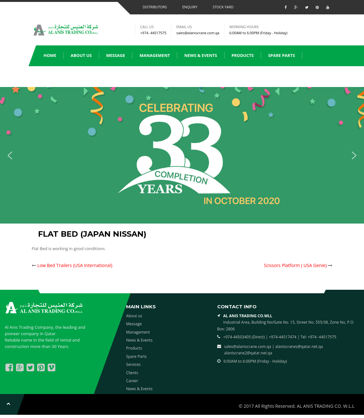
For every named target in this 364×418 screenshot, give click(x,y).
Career (132, 380)
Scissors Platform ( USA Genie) (295, 265)
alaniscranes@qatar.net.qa (299, 346)
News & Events (200, 55)
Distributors (155, 6)
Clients (85, 76)
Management (154, 55)
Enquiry (189, 6)
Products (243, 55)
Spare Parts (281, 55)
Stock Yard (223, 6)
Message (115, 55)
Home (50, 55)
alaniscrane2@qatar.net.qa (248, 353)
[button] (10, 155)
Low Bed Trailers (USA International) (74, 265)
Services (53, 76)
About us (81, 55)
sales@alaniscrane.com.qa (197, 32)
